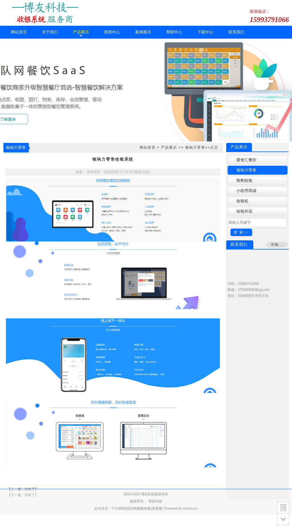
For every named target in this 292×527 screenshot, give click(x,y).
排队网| (131, 500)
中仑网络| (118, 500)
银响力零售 (194, 147)
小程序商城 (247, 191)
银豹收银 (245, 180)
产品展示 (168, 147)
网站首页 (147, 147)
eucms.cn (190, 500)
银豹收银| (144, 500)
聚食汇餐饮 (247, 160)
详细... (277, 245)
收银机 (243, 201)
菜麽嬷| (157, 500)
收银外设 (245, 211)
